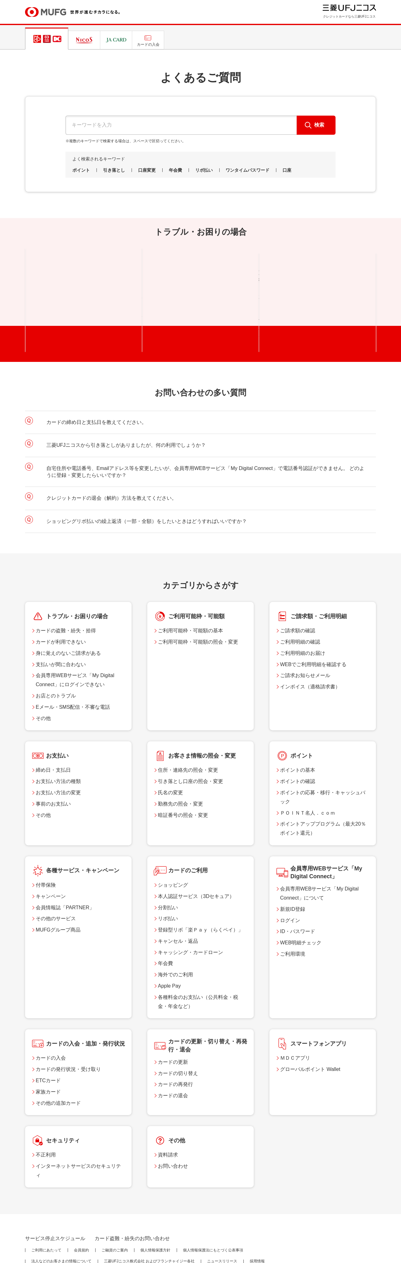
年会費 (175, 170)
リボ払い (204, 170)
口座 (287, 170)
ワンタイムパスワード (247, 170)
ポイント (81, 170)
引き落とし (114, 170)
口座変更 (147, 170)
